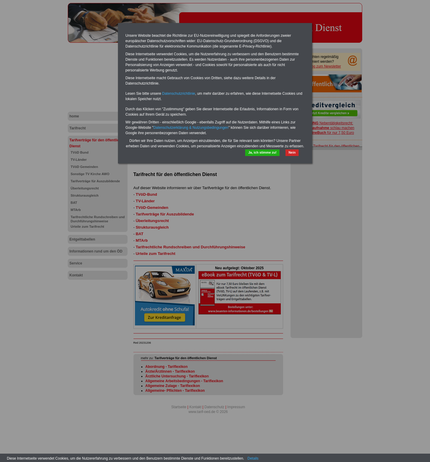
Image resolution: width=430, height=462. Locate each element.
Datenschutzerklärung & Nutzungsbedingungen (190, 128)
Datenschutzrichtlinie (178, 93)
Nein (292, 152)
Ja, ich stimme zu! (262, 152)
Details (253, 458)
